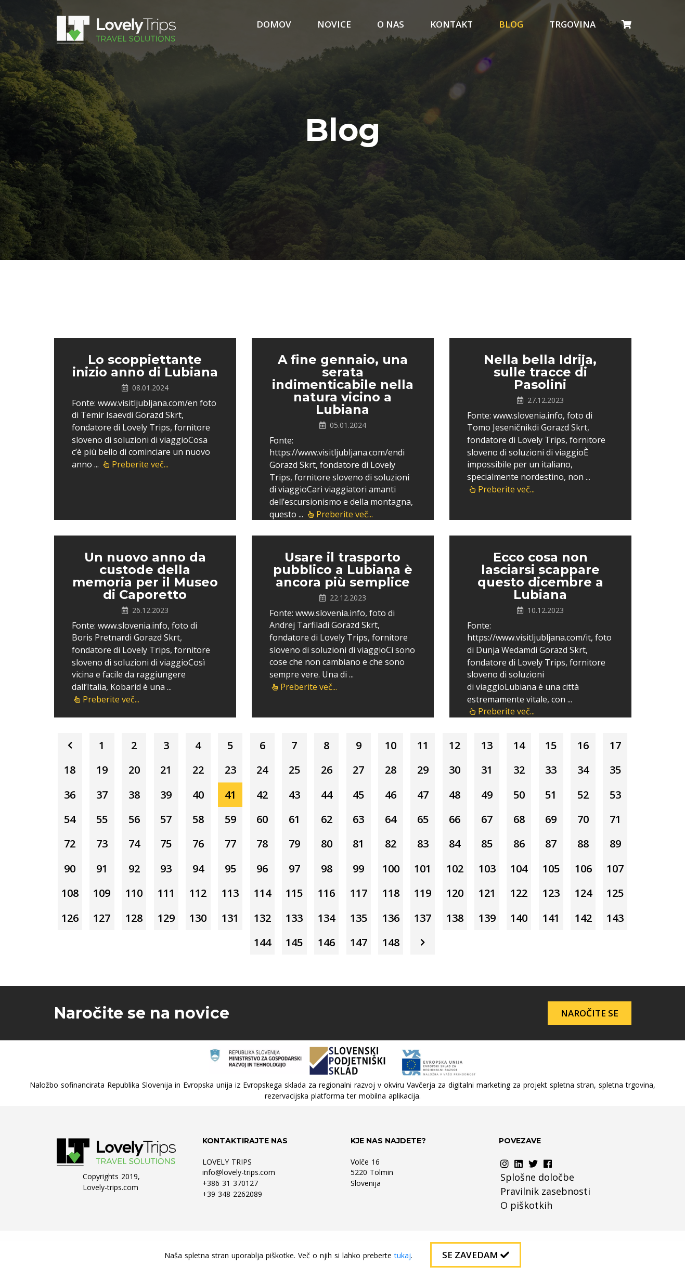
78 (572, 850)
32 (77, 798)
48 (77, 824)
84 (219, 876)
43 (466, 798)
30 (572, 772)
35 (183, 798)
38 (289, 798)
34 (148, 798)
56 (360, 824)
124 (501, 928)
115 (183, 928)
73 (396, 850)
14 (572, 746)
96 (77, 902)
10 (431, 746)
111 (607, 902)
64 (77, 850)
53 (254, 824)
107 (466, 902)
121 (395, 928)
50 (148, 824)
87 (325, 876)
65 (113, 850)
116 (218, 928)
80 (77, 876)
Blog (511, 24)
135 (324, 954)
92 (502, 876)
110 (572, 902)
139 (466, 954)
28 (502, 772)
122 (431, 928)
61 (537, 824)
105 (395, 902)
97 (113, 902)
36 (219, 798)
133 (254, 954)
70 (289, 850)
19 (183, 772)
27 (466, 772)
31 (608, 772)
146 (324, 980)
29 (537, 772)
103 (324, 902)
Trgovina (572, 24)
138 (431, 954)
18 (148, 772)
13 (537, 746)
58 (431, 824)
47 (608, 798)
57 (396, 824)
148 (395, 980)
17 (113, 772)
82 (148, 876)
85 (254, 876)
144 (254, 980)
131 (183, 954)
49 (113, 824)
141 (537, 954)
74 (431, 850)
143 (607, 954)
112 (77, 928)
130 (148, 954)
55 (325, 824)
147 (360, 980)
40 (360, 798)
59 (466, 824)
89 (396, 876)
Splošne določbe (537, 1215)
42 (431, 798)
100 (218, 902)
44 (502, 798)
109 (537, 902)
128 (77, 954)
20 (219, 772)
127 (607, 928)
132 (218, 954)
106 (431, 902)
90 (431, 876)
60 (502, 824)
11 (466, 746)
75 (466, 850)
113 (112, 928)
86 (289, 876)
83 (183, 876)
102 (289, 902)
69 (254, 850)
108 (501, 902)
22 (289, 772)
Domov (273, 24)
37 (254, 798)
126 (572, 928)
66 (148, 850)
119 (324, 928)
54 (289, 824)
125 (537, 928)
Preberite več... (136, 464)
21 (254, 772)
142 (572, 954)
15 (608, 746)
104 (360, 902)
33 (113, 798)
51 (183, 824)
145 (289, 980)
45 (537, 798)
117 (254, 928)
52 (219, 824)
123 (466, 928)
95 (608, 876)
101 (254, 902)
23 (325, 772)
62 (572, 824)
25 (396, 772)
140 (501, 954)
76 (502, 850)
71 (325, 850)
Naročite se (589, 1052)
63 (608, 824)
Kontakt (451, 24)
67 (183, 850)
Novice (334, 24)
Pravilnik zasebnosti (545, 1229)
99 (183, 902)
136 (360, 954)
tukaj (402, 1255)
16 (77, 772)
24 (360, 772)
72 (360, 850)
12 (502, 746)
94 (572, 876)
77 (537, 850)
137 (395, 954)
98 (148, 902)
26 (431, 772)
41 (396, 798)
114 (148, 928)
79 (608, 850)
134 (289, 954)
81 (113, 876)
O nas (390, 24)
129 (112, 954)
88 (360, 876)
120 (360, 928)
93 (537, 876)
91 (466, 876)
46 (572, 798)
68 (219, 850)
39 (325, 798)
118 (289, 928)
